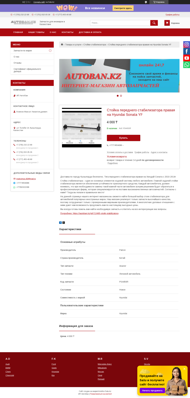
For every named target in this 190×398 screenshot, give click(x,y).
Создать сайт (39, 2)
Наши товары (36, 32)
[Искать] (154, 23)
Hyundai (55, 371)
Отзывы (17, 63)
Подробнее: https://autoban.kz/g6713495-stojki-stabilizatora (89, 213)
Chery (8, 371)
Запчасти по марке (23, 50)
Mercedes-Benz (105, 364)
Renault (101, 379)
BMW (8, 368)
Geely (54, 368)
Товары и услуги (73, 44)
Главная (18, 32)
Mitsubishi (102, 368)
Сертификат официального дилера (27, 70)
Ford (54, 364)
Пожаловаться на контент (101, 394)
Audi (8, 364)
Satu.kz (108, 391)
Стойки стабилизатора (94, 44)
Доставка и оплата (90, 32)
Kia (53, 375)
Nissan (101, 371)
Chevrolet (10, 375)
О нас (53, 32)
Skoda (147, 364)
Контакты (67, 32)
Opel (100, 375)
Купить (123, 138)
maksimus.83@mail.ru (26, 179)
